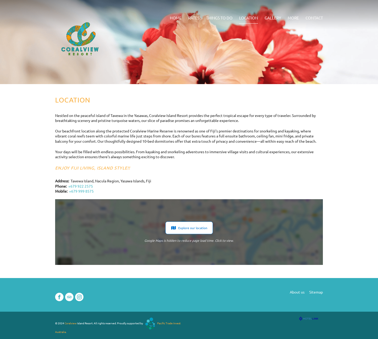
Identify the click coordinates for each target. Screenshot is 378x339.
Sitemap (316, 292)
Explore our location (189, 227)
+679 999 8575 (81, 191)
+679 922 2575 (80, 186)
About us (297, 292)
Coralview (71, 323)
